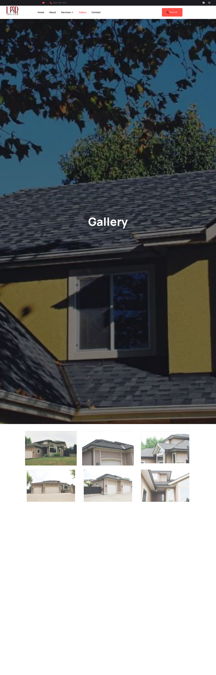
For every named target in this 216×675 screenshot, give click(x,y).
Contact (96, 12)
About (52, 12)
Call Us (172, 12)
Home (41, 12)
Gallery (82, 12)
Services (67, 12)
